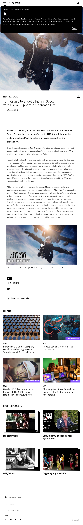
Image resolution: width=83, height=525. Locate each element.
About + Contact (9, 505)
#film (9, 283)
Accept (74, 28)
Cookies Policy (40, 19)
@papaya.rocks (25, 298)
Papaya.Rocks (13, 97)
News (19, 497)
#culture (16, 283)
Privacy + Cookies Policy (12, 510)
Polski (6, 515)
